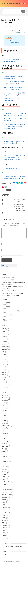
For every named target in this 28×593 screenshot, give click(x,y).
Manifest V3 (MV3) (20, 200)
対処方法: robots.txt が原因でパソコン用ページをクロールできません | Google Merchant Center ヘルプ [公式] (15, 157)
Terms (10, 266)
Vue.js (4, 454)
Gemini (5, 200)
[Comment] (14, 233)
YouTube (5, 466)
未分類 (4, 520)
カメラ (4, 479)
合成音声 (5, 512)
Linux (4, 387)
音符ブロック (8, 319)
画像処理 (5, 525)
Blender (5, 349)
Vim (4, 443)
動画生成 (5, 505)
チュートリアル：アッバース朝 (11, 311)
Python (4, 420)
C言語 (4, 354)
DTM (4, 357)
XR (3, 464)
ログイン (5, 554)
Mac (4, 392)
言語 (4, 533)
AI (3, 336)
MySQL (4, 405)
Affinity (4, 334)
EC (3, 359)
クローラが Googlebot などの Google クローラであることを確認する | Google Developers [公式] (15, 126)
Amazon (5, 339)
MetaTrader (5, 397)
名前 (3, 241)
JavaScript (5, 385)
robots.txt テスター (11, 168)
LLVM (4, 390)
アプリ (4, 476)
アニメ (4, 474)
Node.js (5, 410)
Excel (4, 364)
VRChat (4, 451)
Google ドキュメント (9, 213)
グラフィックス (6, 482)
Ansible (4, 344)
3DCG (4, 328)
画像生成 (5, 527)
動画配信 (5, 510)
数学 (4, 517)
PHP (4, 418)
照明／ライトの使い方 (8, 295)
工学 (4, 515)
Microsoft (5, 400)
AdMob (20, 204)
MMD (4, 402)
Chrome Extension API (8, 204)
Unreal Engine (6, 441)
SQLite (4, 433)
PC (3, 413)
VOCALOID (5, 446)
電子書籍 (5, 535)
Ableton (5, 331)
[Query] (11, 11)
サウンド (5, 487)
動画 (4, 502)
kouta (6, 307)
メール (3, 247)
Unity (4, 438)
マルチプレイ (8, 315)
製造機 (6, 303)
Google (9, 25)
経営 (4, 530)
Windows (5, 459)
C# (3, 351)
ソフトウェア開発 (7, 489)
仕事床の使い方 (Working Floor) (9, 293)
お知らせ (5, 469)
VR (3, 448)
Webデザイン (6, 456)
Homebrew (5, 377)
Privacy (6, 266)
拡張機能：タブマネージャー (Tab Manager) (20, 208)
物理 (4, 522)
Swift (4, 436)
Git (3, 369)
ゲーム (4, 484)
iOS (4, 379)
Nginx (4, 408)
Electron (5, 362)
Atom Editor (6, 346)
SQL (4, 430)
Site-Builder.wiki (11, 3)
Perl (4, 415)
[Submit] (23, 11)
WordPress (5, 461)
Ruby (4, 423)
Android (5, 341)
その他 (4, 471)
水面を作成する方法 (7, 280)
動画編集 (5, 507)
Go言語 (4, 374)
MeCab (4, 395)
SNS (4, 428)
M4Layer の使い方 (6, 290)
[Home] (5, 25)
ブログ (4, 499)
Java (4, 382)
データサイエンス (7, 492)
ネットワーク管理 (7, 494)
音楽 (4, 538)
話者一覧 (5, 277)
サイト (2, 253)
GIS (4, 367)
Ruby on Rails (6, 425)
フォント (5, 497)
